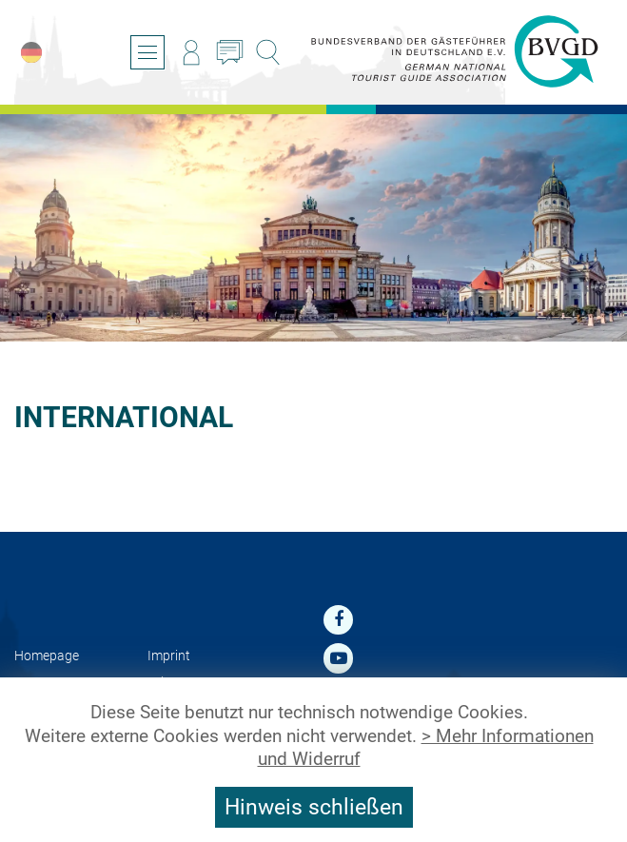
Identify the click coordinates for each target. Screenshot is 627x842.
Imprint (168, 656)
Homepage (46, 656)
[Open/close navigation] (147, 52)
